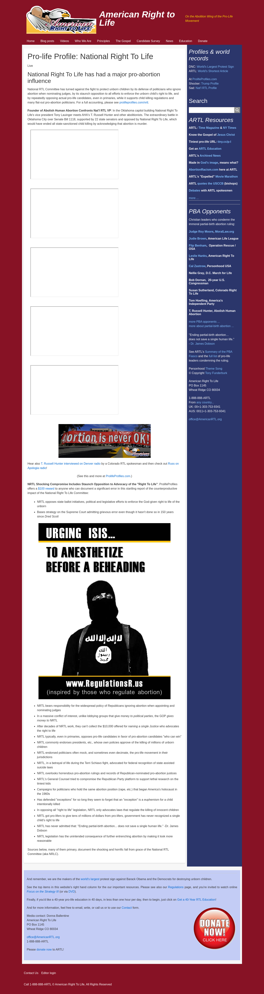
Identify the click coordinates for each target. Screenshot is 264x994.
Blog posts (47, 41)
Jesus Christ (226, 134)
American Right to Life (137, 19)
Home (31, 41)
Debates (194, 190)
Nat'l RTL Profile (206, 88)
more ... (194, 198)
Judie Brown (197, 238)
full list (213, 356)
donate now (44, 949)
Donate (203, 41)
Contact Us (31, 973)
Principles (103, 41)
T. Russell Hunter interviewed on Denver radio (70, 463)
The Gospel (123, 41)
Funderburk (219, 373)
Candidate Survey (148, 41)
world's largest (90, 879)
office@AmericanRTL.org (205, 419)
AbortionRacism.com (203, 169)
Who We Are (83, 41)
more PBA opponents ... (204, 321)
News (169, 41)
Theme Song (213, 368)
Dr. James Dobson (203, 343)
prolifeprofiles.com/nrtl (134, 102)
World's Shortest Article (213, 71)
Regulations (176, 887)
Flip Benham (197, 245)
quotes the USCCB (210, 183)
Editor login (48, 973)
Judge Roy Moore (201, 231)
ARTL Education (210, 148)
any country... (205, 402)
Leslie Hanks (198, 255)
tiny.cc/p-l (224, 141)
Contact (127, 907)
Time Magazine (208, 127)
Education (185, 41)
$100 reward (46, 488)
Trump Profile (210, 83)
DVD (72, 891)
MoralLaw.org (224, 231)
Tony (208, 373)
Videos (64, 41)
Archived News (210, 155)
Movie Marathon (226, 176)
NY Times (229, 127)
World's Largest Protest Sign (215, 66)
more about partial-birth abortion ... (211, 326)
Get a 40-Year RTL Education (196, 899)
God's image (209, 162)
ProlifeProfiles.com (118, 476)
